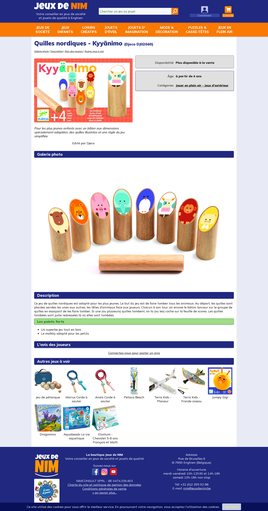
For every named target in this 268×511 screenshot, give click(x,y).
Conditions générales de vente (104, 489)
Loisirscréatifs (89, 29)
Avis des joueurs (74, 51)
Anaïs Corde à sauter (105, 385)
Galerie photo (41, 51)
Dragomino (47, 420)
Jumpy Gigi (220, 383)
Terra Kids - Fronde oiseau (191, 385)
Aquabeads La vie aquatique (76, 422)
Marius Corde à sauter (76, 385)
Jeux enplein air (224, 29)
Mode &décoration (167, 29)
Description (57, 51)
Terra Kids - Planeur (162, 385)
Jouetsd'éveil (110, 29)
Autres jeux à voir (94, 51)
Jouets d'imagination (136, 29)
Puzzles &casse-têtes (197, 29)
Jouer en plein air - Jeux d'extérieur (202, 85)
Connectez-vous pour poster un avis (134, 353)
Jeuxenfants (65, 29)
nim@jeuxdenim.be (197, 488)
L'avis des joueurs (54, 344)
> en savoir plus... (104, 493)
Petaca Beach (134, 383)
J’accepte (231, 507)
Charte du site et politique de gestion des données (104, 485)
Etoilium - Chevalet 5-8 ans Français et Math (105, 424)
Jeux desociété (43, 29)
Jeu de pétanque (47, 383)
